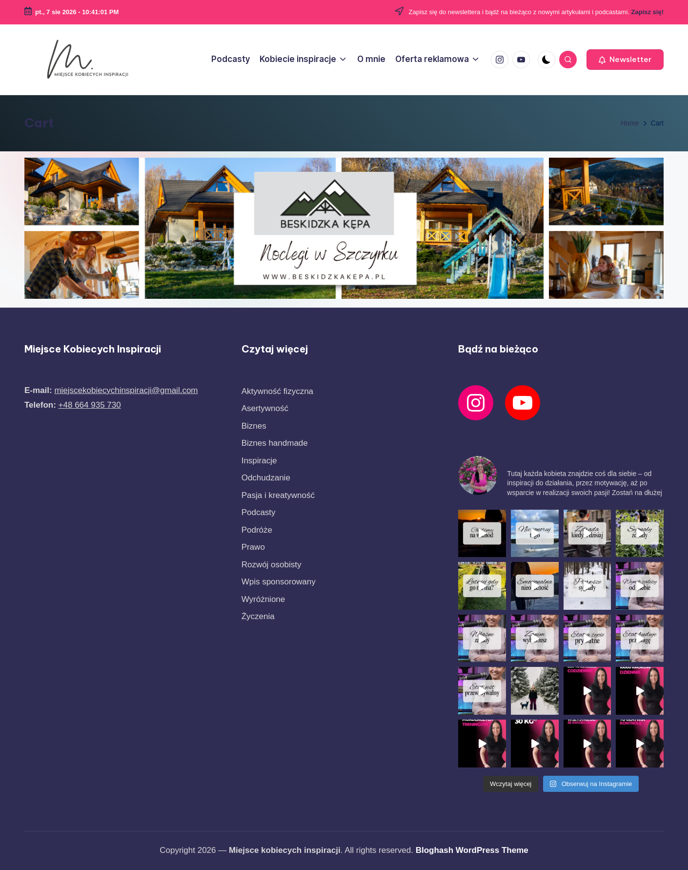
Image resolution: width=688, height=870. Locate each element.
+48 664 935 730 (90, 485)
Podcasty (259, 593)
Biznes (254, 507)
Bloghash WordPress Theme (472, 850)
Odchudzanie (266, 558)
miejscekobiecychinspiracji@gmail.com (126, 471)
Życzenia (258, 697)
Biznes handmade (275, 524)
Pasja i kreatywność (278, 576)
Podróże (257, 611)
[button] (625, 59)
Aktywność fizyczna (277, 472)
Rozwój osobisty (272, 645)
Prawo (253, 628)
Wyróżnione (263, 680)
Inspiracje (259, 541)
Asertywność (265, 489)
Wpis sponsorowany (279, 662)
